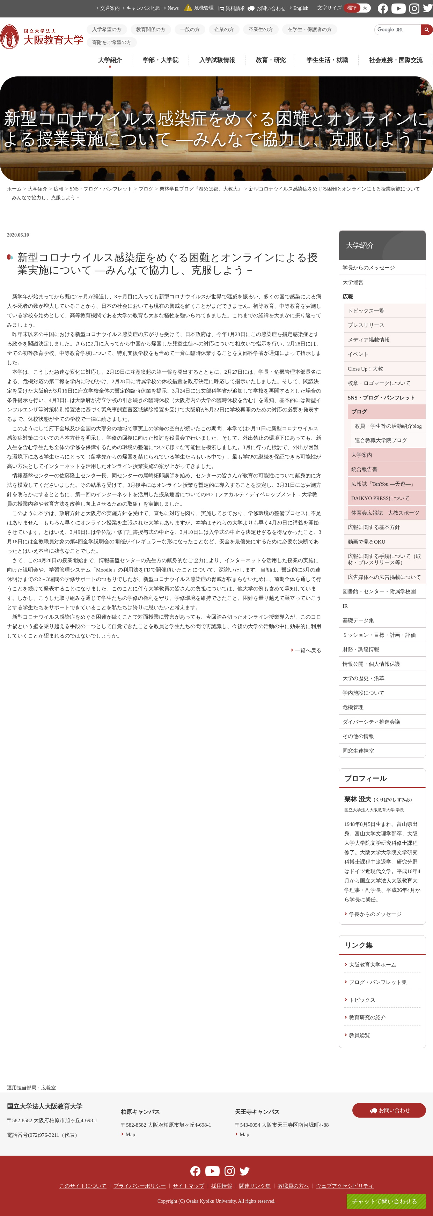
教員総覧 (359, 1035)
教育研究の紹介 (367, 1017)
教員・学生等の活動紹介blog (388, 426)
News (173, 8)
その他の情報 (358, 736)
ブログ (146, 189)
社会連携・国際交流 (396, 60)
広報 (59, 189)
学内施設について (363, 693)
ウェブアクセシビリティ (345, 1186)
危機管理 (199, 7)
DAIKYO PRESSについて (380, 498)
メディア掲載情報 (369, 340)
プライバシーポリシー (139, 1186)
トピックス (362, 1000)
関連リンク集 (255, 1186)
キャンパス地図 (143, 8)
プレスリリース (366, 325)
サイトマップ (188, 1186)
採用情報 (221, 1186)
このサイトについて (83, 1186)
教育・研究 (271, 60)
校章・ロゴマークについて (379, 383)
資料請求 (232, 8)
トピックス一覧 (366, 311)
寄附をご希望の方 (111, 42)
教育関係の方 (151, 29)
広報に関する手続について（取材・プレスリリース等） (384, 559)
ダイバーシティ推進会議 (371, 722)
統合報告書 (364, 469)
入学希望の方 (107, 29)
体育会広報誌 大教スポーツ (385, 513)
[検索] (397, 30)
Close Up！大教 (365, 369)
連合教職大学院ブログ (381, 440)
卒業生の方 (261, 29)
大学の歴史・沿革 (363, 678)
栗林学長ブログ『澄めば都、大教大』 (201, 189)
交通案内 (110, 8)
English (300, 8)
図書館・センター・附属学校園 (379, 591)
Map (130, 1134)
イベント (358, 354)
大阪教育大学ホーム (372, 965)
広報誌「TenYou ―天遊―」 (383, 484)
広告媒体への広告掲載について (384, 577)
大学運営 (353, 282)
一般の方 (190, 29)
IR (345, 606)
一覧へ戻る (308, 650)
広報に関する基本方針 (374, 527)
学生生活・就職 (327, 60)
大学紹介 (110, 60)
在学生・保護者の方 (310, 29)
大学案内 (361, 455)
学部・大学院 (160, 60)
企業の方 (224, 29)
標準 (352, 7)
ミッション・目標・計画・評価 (379, 635)
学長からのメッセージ (369, 267)
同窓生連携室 (358, 751)
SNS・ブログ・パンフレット (101, 189)
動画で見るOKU (367, 542)
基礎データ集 (358, 620)
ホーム (14, 189)
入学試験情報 (217, 60)
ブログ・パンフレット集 (378, 982)
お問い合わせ (267, 8)
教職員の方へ (293, 1186)
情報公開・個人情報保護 (371, 664)
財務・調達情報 (361, 649)
